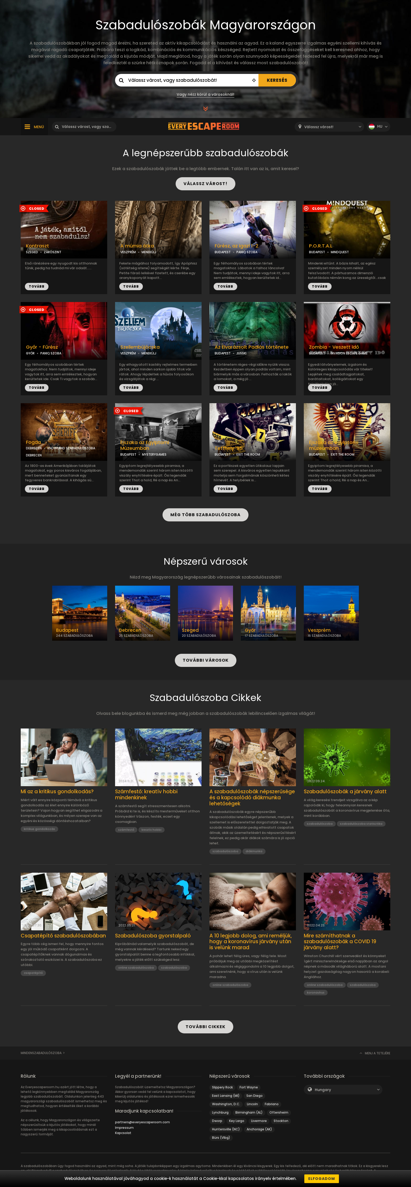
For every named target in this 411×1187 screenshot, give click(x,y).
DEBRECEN (34, 448)
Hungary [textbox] (323, 1089)
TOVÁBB (37, 286)
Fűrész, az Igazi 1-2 (236, 246)
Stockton (281, 1121)
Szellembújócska (140, 347)
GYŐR (30, 353)
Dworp (217, 1121)
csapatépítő (33, 973)
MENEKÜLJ (149, 252)
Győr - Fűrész (42, 347)
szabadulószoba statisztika (361, 824)
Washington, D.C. (226, 1104)
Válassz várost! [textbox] (318, 127)
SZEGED (32, 252)
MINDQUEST (340, 252)
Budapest (67, 630)
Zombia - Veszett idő (334, 347)
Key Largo (236, 1121)
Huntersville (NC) (226, 1129)
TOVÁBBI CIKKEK (205, 1027)
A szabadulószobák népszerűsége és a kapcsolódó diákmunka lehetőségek (252, 798)
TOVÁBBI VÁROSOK (206, 660)
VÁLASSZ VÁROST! (205, 184)
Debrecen (130, 630)
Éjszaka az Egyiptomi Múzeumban (144, 445)
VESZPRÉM (128, 252)
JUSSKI (241, 353)
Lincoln (252, 1104)
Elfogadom (321, 1178)
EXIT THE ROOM (248, 454)
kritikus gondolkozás (39, 829)
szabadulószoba (225, 851)
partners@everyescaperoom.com (142, 1122)
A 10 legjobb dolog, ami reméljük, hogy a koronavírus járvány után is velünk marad (250, 942)
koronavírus (316, 992)
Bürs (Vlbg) (221, 1137)
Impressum (124, 1127)
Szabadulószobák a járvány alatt (345, 792)
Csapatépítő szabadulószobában (63, 936)
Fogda (33, 442)
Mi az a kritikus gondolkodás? (57, 792)
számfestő (126, 830)
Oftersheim (278, 1112)
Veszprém (319, 630)
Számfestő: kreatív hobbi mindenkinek (146, 795)
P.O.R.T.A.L (320, 246)
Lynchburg (220, 1112)
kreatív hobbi (151, 830)
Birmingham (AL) (249, 1112)
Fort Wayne (249, 1087)
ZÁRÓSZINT (52, 252)
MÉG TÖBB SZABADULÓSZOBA (205, 515)
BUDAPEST (223, 252)
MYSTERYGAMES (154, 454)
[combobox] (329, 127)
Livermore (259, 1121)
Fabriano (272, 1104)
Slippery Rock (222, 1087)
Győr (250, 630)
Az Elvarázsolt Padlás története (252, 347)
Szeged (190, 630)
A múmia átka (137, 246)
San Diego (254, 1095)
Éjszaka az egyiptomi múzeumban (333, 445)
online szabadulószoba (136, 967)
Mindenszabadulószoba (41, 1053)
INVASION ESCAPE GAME (349, 353)
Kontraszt (37, 246)
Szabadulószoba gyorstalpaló (153, 936)
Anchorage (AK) (259, 1129)
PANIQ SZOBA (246, 252)
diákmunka (254, 851)
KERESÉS (277, 80)
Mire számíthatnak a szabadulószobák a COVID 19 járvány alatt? (340, 942)
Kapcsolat (123, 1133)
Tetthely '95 (228, 448)
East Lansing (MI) (226, 1095)
